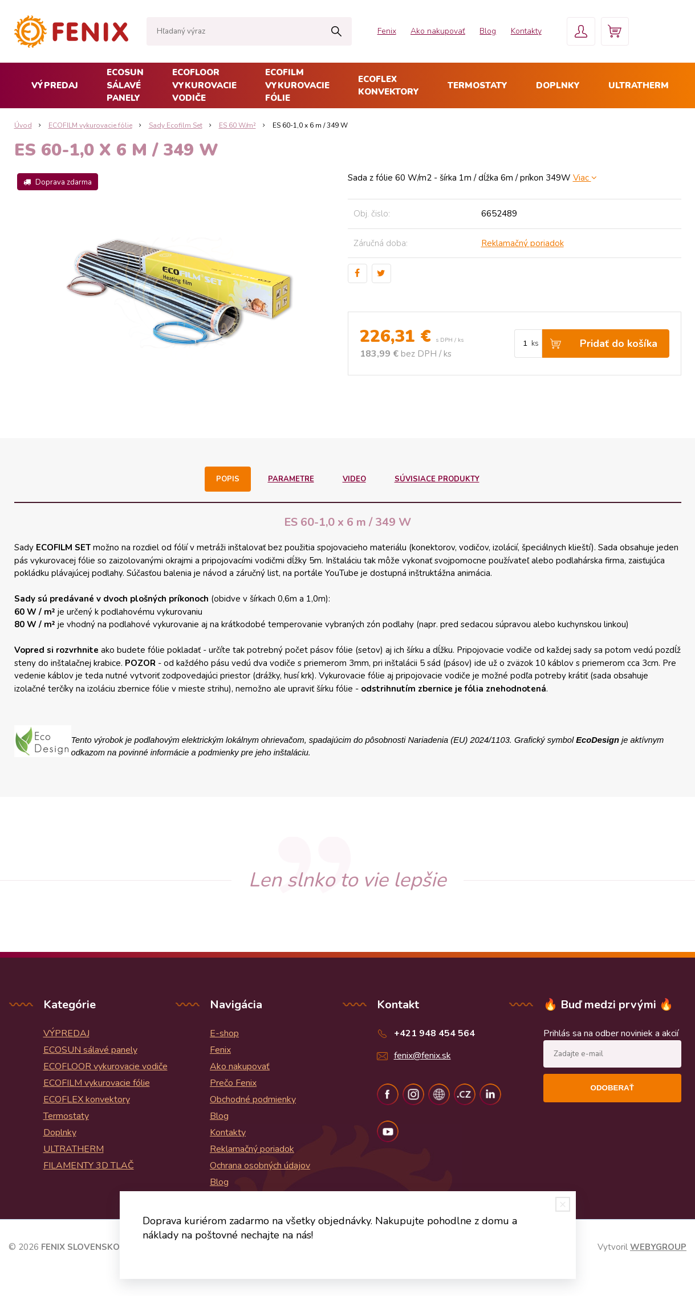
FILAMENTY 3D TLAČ (88, 1165)
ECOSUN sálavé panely (125, 85)
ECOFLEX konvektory (388, 85)
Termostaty (477, 85)
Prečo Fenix (233, 1083)
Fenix (384, 31)
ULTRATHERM (638, 85)
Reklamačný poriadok (522, 243)
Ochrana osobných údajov (260, 1165)
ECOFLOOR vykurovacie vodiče (204, 85)
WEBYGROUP (658, 1247)
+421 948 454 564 (434, 1033)
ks (535, 343)
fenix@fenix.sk (422, 1055)
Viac (585, 177)
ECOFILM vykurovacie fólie (297, 85)
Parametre (291, 479)
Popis (227, 479)
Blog (486, 31)
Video (354, 479)
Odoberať (612, 1088)
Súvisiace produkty (437, 479)
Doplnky (558, 85)
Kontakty (524, 31)
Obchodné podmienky (253, 1099)
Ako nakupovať (435, 31)
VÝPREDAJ (54, 85)
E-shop (224, 1033)
